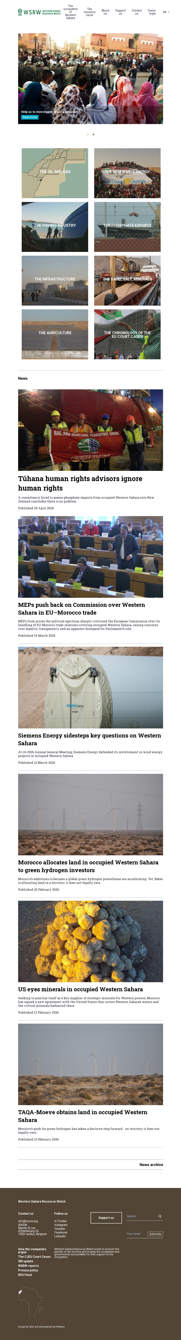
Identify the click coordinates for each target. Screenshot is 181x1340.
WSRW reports (28, 1266)
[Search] (141, 1216)
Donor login (152, 12)
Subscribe (155, 1233)
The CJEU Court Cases (34, 1256)
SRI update (25, 1261)
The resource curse (90, 12)
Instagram (61, 1225)
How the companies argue (32, 1250)
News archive (151, 1164)
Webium (60, 1327)
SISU (31, 1327)
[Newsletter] (136, 1234)
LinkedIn (60, 1236)
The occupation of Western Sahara (70, 12)
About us (105, 12)
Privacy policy (28, 1270)
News (23, 378)
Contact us (137, 12)
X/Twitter (60, 1221)
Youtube (59, 1229)
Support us (120, 12)
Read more (30, 117)
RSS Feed (25, 1275)
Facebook (60, 1232)
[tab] (88, 134)
